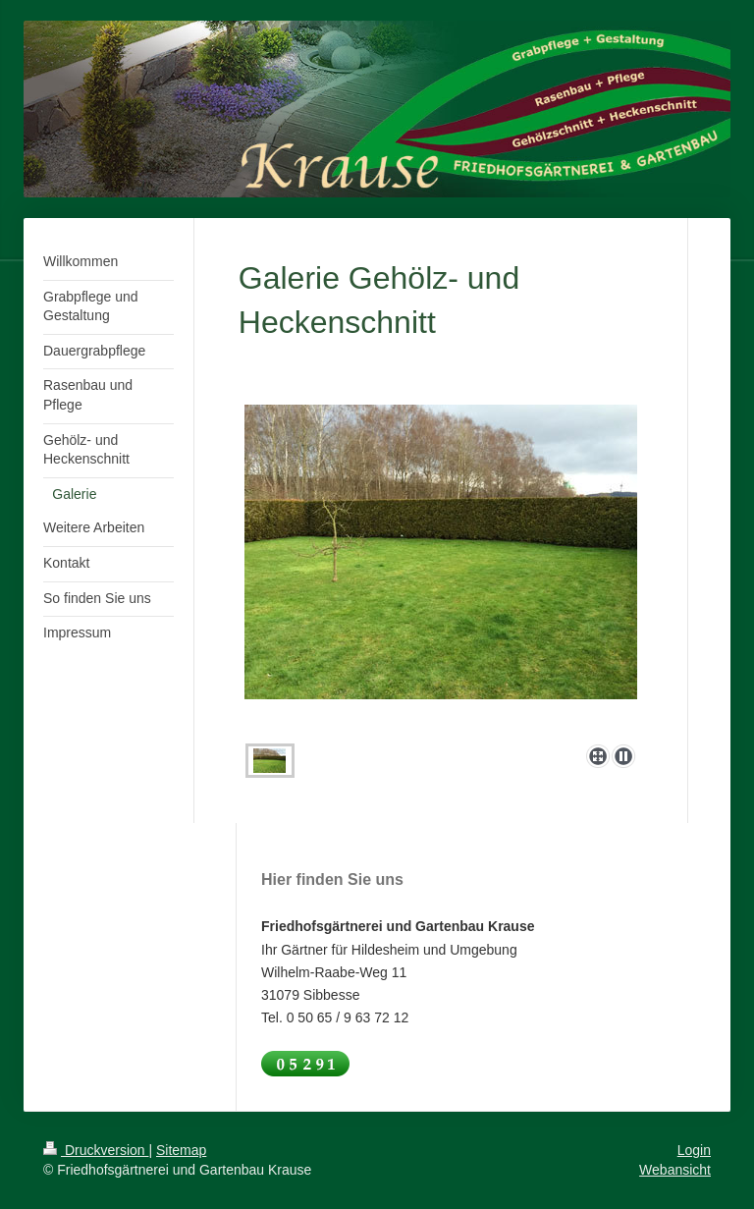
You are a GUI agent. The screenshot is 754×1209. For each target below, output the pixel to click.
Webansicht (675, 1170)
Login (694, 1150)
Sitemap (181, 1150)
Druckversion (95, 1150)
